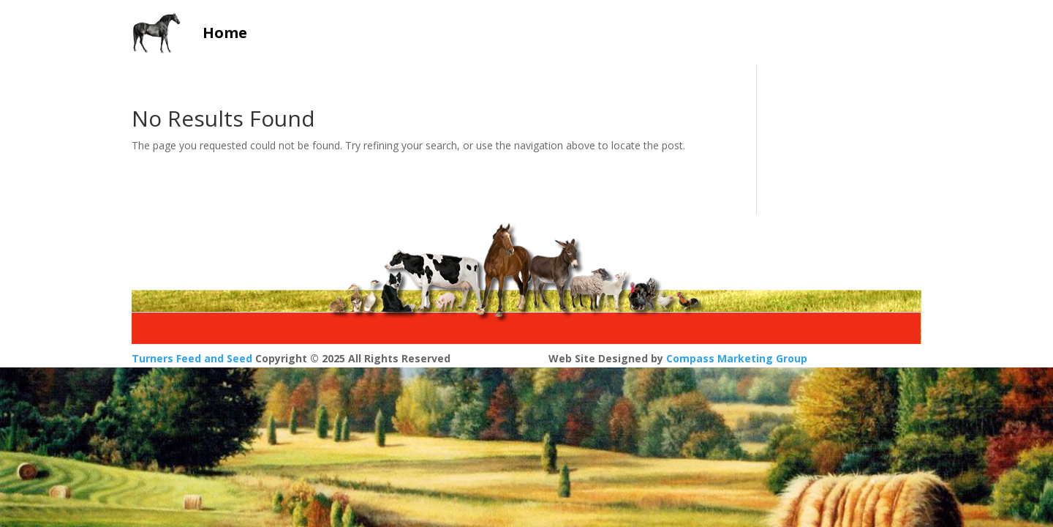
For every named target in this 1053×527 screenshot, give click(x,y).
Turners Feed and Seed (192, 358)
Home (225, 32)
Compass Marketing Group (736, 358)
